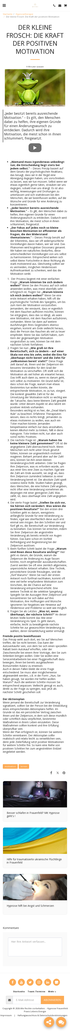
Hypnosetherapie (24, 14)
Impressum (6, 1015)
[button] (4, 5)
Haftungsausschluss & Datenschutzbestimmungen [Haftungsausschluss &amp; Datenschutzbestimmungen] (42, 1015)
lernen (24, 766)
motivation (10, 766)
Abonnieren (52, 1000)
